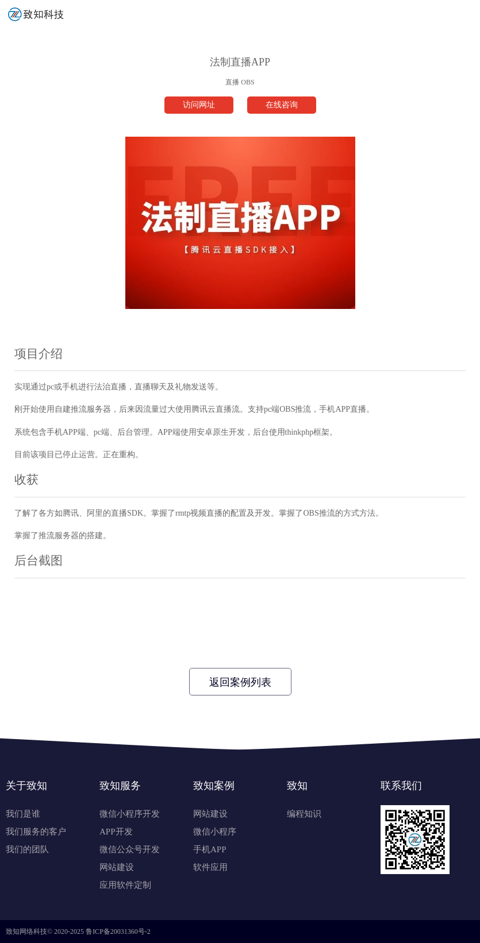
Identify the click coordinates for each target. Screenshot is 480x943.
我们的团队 (27, 849)
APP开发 (116, 831)
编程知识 (304, 813)
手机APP (209, 849)
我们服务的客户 (36, 831)
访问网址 (199, 105)
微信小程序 (214, 831)
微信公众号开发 (129, 849)
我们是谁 (23, 813)
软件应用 (210, 867)
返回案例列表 (240, 682)
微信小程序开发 (129, 813)
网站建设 (116, 867)
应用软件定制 (125, 885)
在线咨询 (282, 105)
